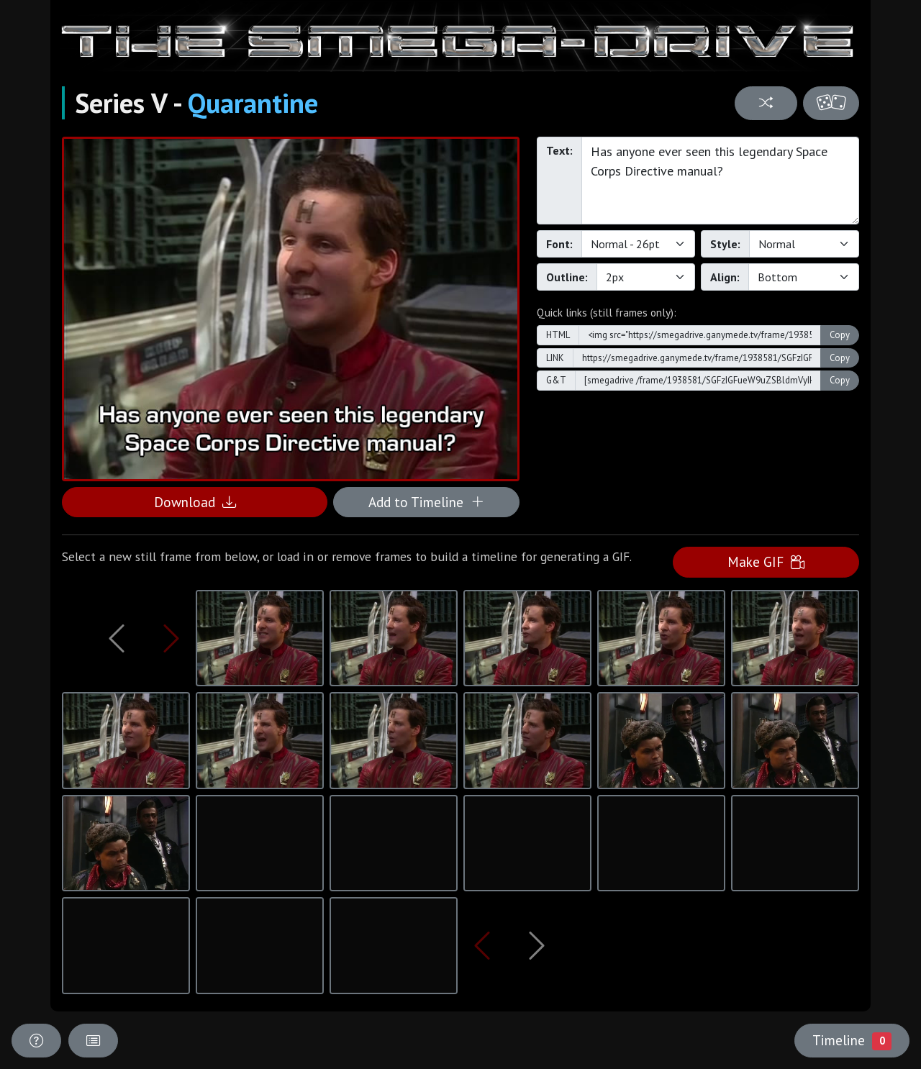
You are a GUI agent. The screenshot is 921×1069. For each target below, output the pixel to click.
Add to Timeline (426, 502)
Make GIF (765, 561)
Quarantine (253, 103)
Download (195, 502)
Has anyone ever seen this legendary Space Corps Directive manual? (720, 180)
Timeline (851, 1040)
